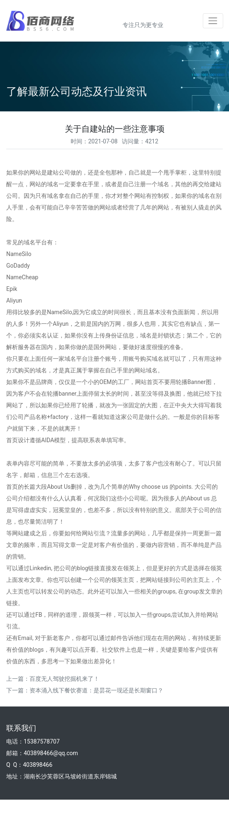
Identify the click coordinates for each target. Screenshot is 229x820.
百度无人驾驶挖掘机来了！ (64, 678)
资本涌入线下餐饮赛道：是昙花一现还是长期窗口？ (96, 690)
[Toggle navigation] (213, 20)
